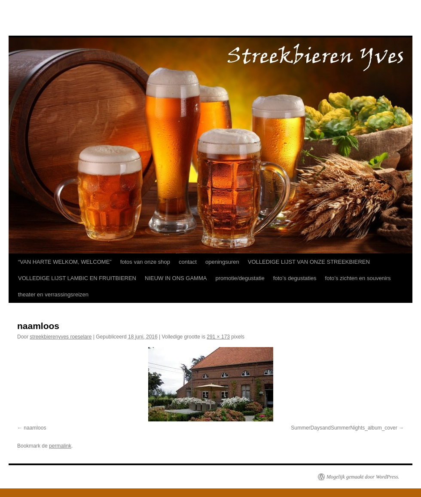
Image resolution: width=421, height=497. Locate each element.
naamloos (35, 428)
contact (188, 262)
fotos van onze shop (145, 262)
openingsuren (222, 262)
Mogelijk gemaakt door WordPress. (362, 477)
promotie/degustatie (239, 278)
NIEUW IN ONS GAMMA (176, 278)
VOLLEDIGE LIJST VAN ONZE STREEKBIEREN (309, 262)
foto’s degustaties (295, 278)
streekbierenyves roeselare (61, 337)
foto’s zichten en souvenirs (358, 278)
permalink (60, 446)
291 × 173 (218, 337)
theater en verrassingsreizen (53, 294)
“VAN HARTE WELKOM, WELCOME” (65, 262)
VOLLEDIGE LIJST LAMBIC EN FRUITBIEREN (77, 278)
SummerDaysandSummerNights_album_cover (344, 428)
